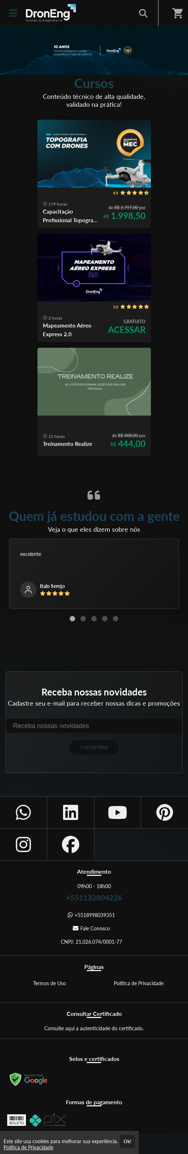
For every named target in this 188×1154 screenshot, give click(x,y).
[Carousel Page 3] (94, 618)
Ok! (127, 1141)
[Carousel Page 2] (83, 618)
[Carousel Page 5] (115, 618)
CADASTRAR (94, 747)
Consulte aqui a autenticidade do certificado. (94, 1028)
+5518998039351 (91, 915)
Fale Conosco (91, 928)
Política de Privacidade (139, 983)
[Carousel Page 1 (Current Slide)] (72, 618)
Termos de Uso (49, 983)
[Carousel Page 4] (104, 618)
